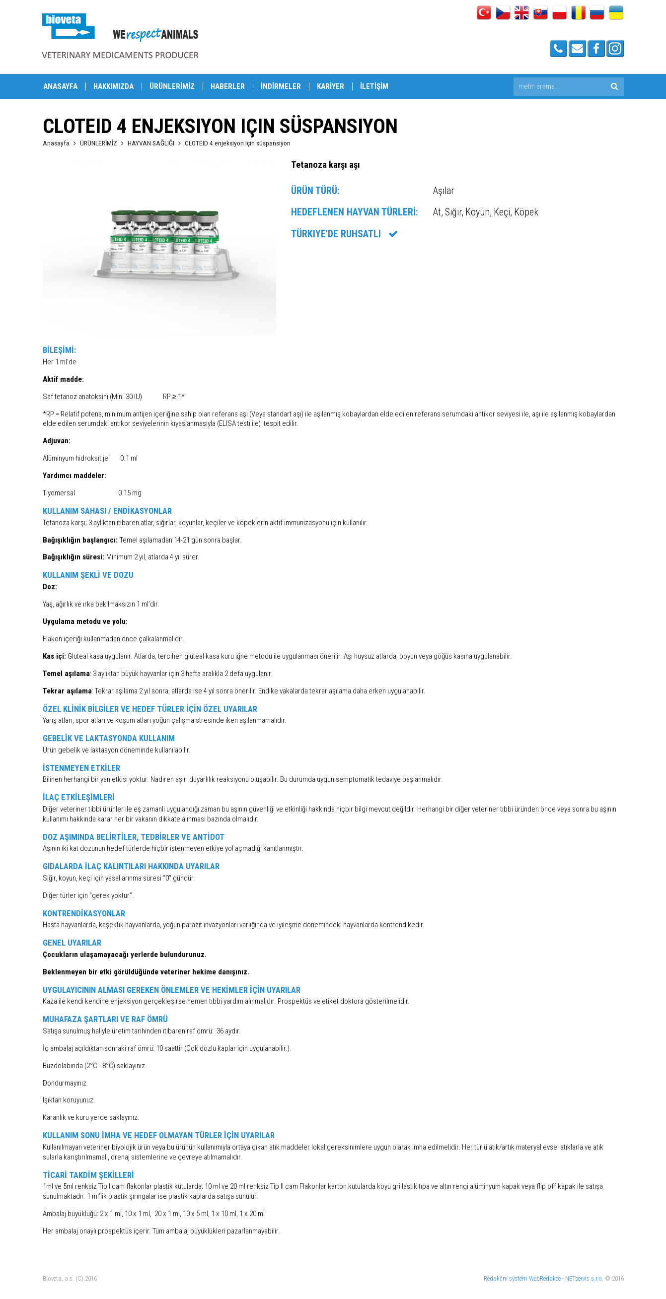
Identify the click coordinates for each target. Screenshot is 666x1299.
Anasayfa (56, 143)
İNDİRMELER (281, 86)
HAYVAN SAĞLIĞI (151, 143)
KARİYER (330, 86)
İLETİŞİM (374, 86)
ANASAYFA (60, 86)
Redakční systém (505, 1278)
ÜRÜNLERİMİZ (172, 86)
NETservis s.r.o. (584, 1278)
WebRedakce (545, 1278)
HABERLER (228, 86)
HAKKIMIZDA (113, 86)
